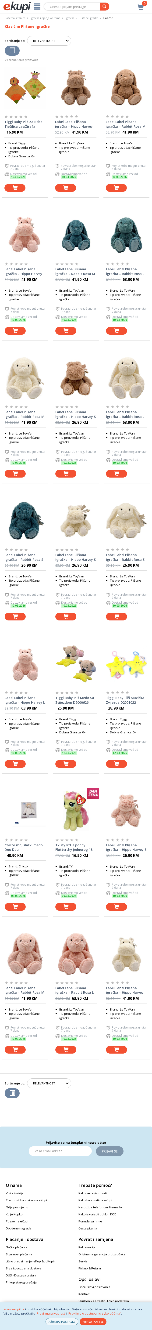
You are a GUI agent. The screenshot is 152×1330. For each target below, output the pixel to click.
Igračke (70, 18)
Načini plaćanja (16, 1247)
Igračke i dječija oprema (45, 18)
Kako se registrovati (92, 1193)
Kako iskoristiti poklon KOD (97, 1214)
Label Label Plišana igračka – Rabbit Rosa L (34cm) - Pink (74, 990)
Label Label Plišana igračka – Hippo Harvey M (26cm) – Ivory (125, 990)
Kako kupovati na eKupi (95, 1200)
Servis (82, 1261)
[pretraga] (104, 7)
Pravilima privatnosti (51, 1313)
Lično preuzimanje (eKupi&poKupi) (30, 1261)
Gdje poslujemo (17, 1207)
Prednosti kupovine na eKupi (26, 1200)
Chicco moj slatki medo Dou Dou (24, 847)
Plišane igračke (89, 18)
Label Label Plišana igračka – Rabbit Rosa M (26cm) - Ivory (24, 414)
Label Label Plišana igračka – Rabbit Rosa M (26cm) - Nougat (125, 124)
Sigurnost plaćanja (19, 1254)
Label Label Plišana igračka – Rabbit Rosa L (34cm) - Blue (125, 271)
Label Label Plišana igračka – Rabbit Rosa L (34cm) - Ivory (125, 414)
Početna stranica (15, 18)
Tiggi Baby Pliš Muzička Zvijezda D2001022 (125, 700)
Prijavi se (110, 1151)
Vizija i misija (15, 1193)
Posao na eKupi (17, 1221)
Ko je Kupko (14, 1214)
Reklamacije (86, 1247)
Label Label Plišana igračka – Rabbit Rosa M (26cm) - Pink (24, 990)
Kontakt (83, 1294)
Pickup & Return (89, 1268)
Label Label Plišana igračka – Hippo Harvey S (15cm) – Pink (126, 847)
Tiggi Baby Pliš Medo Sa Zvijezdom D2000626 (74, 700)
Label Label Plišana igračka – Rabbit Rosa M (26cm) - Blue (75, 271)
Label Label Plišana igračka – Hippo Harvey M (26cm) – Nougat (74, 124)
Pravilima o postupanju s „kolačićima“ (94, 1313)
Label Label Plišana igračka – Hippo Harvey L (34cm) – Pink (25, 700)
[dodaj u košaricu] (14, 188)
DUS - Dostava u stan (21, 1275)
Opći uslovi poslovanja (94, 1287)
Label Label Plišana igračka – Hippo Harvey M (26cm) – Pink (23, 271)
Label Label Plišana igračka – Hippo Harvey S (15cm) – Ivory (75, 557)
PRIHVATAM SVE (93, 1322)
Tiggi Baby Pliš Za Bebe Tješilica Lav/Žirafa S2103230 (23, 124)
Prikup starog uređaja (21, 1282)
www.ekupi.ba (14, 1309)
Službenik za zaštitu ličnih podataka (103, 1301)
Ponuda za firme (90, 1221)
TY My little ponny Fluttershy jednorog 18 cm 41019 (73, 847)
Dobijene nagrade (19, 1228)
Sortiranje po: (15, 41)
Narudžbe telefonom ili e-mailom (101, 1207)
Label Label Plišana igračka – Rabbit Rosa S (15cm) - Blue (24, 557)
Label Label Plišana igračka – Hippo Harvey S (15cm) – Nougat (75, 414)
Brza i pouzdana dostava (24, 1268)
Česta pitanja (87, 1228)
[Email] (60, 1151)
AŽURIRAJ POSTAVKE (62, 1322)
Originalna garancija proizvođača (101, 1254)
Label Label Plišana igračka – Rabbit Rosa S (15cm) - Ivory (125, 557)
